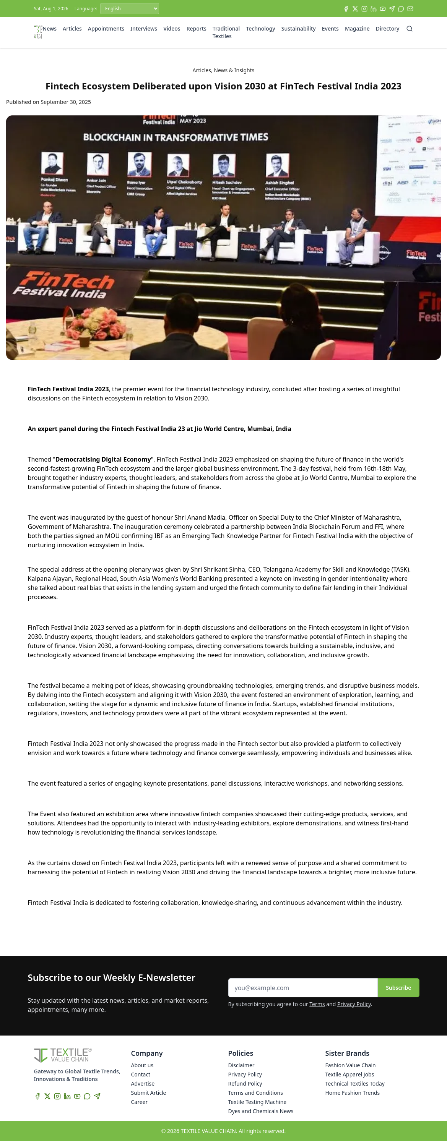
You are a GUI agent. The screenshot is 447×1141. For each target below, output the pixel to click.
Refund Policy (245, 1083)
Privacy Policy (354, 1004)
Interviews (143, 28)
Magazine (357, 28)
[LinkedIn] (374, 9)
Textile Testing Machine (257, 1101)
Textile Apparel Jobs (349, 1074)
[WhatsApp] (401, 9)
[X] (355, 9)
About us (142, 1065)
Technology (260, 28)
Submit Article (148, 1092)
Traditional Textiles (226, 32)
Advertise (143, 1083)
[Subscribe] (410, 9)
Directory (388, 28)
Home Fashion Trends (352, 1092)
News (49, 28)
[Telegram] (392, 9)
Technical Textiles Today (355, 1083)
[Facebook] (346, 9)
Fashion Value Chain (350, 1065)
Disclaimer (241, 1065)
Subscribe (398, 987)
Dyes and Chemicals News (261, 1111)
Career (139, 1101)
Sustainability (298, 28)
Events (330, 28)
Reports (196, 28)
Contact (141, 1074)
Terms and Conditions (255, 1092)
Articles (72, 28)
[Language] (129, 8)
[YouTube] (383, 9)
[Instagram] (364, 9)
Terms (317, 1004)
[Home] (38, 32)
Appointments (106, 28)
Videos (171, 28)
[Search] (409, 28)
